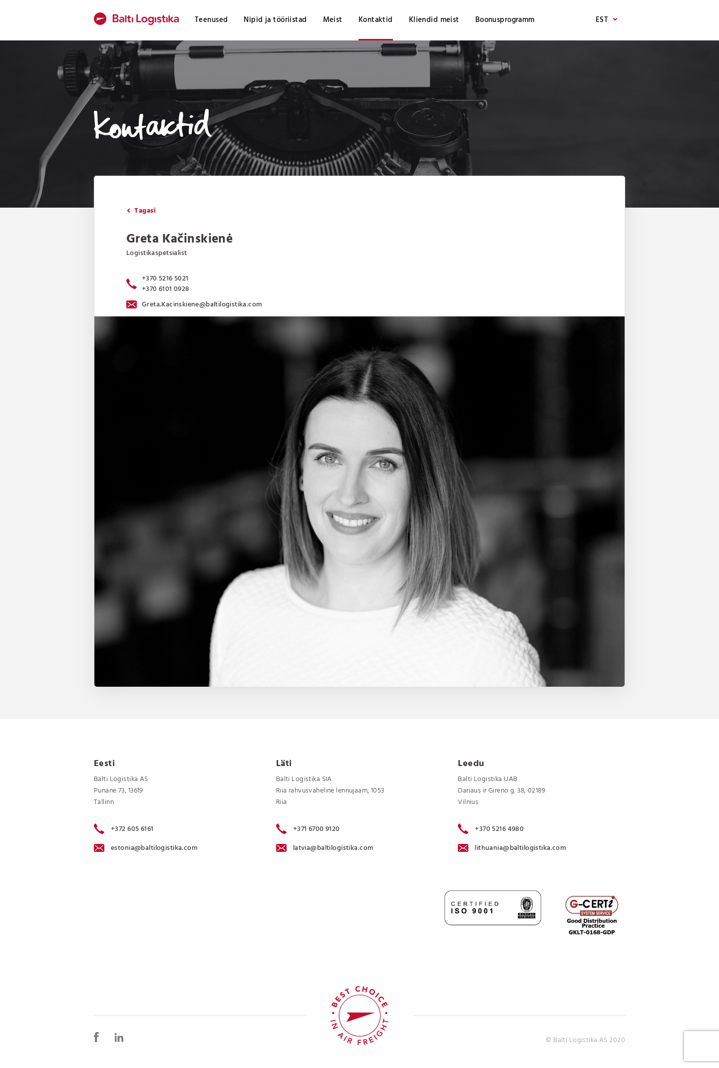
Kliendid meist (434, 20)
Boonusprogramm (505, 20)
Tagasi (141, 211)
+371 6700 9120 (308, 828)
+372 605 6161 (124, 828)
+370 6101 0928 (166, 289)
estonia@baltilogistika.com (146, 848)
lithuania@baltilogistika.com (512, 848)
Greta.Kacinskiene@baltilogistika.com (194, 304)
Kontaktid (376, 20)
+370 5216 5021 (165, 278)
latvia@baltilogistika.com (325, 848)
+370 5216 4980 (491, 828)
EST (606, 20)
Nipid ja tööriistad (275, 20)
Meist (333, 20)
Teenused (211, 20)
